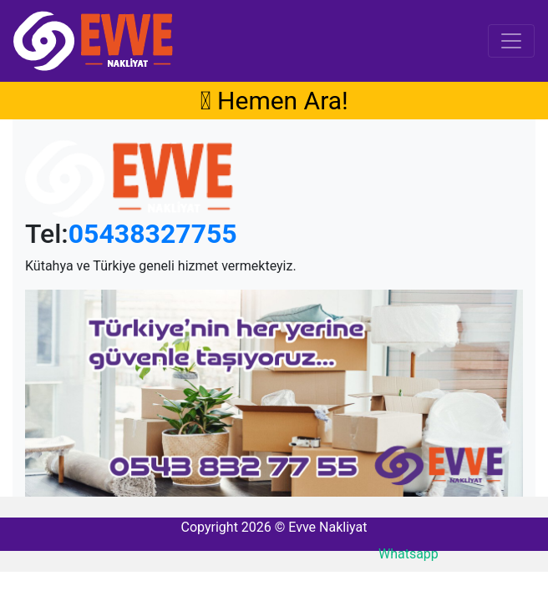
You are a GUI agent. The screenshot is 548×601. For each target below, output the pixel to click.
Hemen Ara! (274, 100)
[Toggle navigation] (511, 41)
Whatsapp (408, 554)
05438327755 (152, 234)
